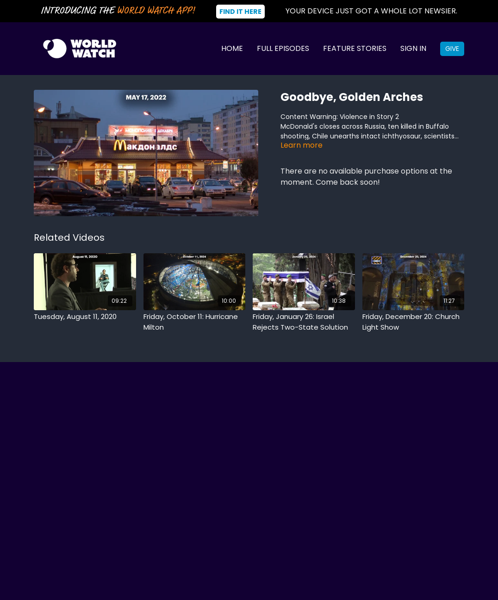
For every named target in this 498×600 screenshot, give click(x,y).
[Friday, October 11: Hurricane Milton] (194, 322)
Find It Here (240, 11)
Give (452, 48)
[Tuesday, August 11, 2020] (85, 317)
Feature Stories (354, 48)
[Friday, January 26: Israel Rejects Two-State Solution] (304, 322)
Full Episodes (283, 48)
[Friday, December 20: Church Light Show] (413, 322)
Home (232, 48)
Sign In (413, 48)
